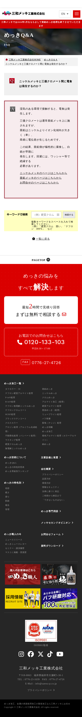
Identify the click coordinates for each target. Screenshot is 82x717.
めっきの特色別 (12, 482)
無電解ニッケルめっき (16, 448)
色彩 (7, 488)
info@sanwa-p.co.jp (46, 683)
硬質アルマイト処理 (51, 406)
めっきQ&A (11, 463)
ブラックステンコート (16, 418)
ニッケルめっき (49, 393)
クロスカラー (11, 423)
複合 (7, 505)
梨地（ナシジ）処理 (51, 423)
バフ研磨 (46, 418)
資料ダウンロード (51, 545)
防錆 (7, 501)
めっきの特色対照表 (14, 467)
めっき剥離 (47, 427)
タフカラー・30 (12, 389)
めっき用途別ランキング (17, 471)
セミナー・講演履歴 (14, 548)
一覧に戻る (43, 238)
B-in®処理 (10, 402)
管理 (7, 509)
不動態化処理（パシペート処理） (21, 436)
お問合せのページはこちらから (39, 182)
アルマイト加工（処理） (54, 402)
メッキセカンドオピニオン (56, 522)
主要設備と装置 (49, 457)
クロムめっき (48, 397)
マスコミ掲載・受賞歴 (16, 552)
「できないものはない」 (54, 500)
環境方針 (46, 483)
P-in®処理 (10, 397)
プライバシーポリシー (52, 474)
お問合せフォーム (51, 534)
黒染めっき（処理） (51, 410)
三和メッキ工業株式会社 (41, 668)
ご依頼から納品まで (51, 495)
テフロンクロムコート (16, 410)
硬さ (7, 492)
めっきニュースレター (16, 544)
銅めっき (46, 444)
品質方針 (46, 479)
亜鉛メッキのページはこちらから (41, 177)
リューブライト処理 (51, 414)
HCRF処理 (10, 414)
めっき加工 (47, 431)
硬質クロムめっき (13, 444)
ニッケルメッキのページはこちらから (43, 173)
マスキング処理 (12, 440)
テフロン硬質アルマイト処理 (19, 393)
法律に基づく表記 (50, 491)
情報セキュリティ (50, 487)
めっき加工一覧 (12, 383)
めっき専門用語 (49, 511)
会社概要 (46, 469)
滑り (7, 497)
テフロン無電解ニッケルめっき (20, 406)
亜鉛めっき (47, 389)
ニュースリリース (13, 540)
